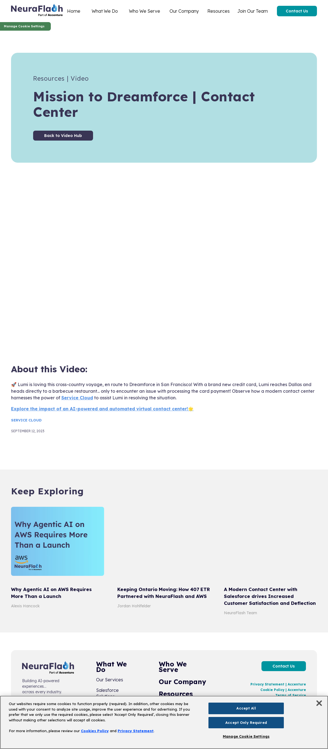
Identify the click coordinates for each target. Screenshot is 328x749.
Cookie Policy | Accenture (283, 690)
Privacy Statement (136, 731)
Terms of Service (290, 695)
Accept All (246, 708)
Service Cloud (77, 397)
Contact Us (297, 11)
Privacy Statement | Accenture (278, 684)
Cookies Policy (95, 731)
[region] (164, 722)
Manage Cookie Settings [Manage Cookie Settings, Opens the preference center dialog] (246, 736)
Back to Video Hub (63, 135)
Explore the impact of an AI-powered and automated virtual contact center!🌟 (102, 409)
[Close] (319, 703)
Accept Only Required (246, 722)
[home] (37, 11)
